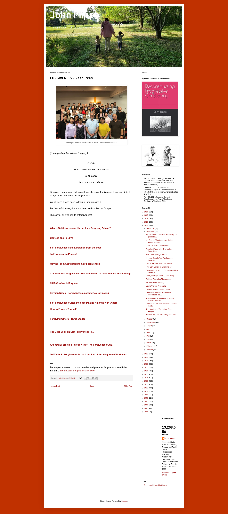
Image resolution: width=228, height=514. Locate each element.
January (149, 350)
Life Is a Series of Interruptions (158, 289)
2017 (146, 367)
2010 (146, 391)
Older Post (128, 386)
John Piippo (75, 14)
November (150, 232)
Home (92, 386)
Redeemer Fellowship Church (155, 485)
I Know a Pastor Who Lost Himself (159, 263)
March (149, 343)
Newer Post (55, 386)
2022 (146, 225)
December (150, 228)
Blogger (124, 501)
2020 (146, 357)
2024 (146, 219)
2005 (146, 408)
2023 (146, 222)
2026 (146, 212)
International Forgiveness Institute (77, 370)
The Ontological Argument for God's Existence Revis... (160, 299)
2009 (146, 395)
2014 (146, 378)
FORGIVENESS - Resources (157, 246)
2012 (146, 385)
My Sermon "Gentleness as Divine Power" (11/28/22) (159, 241)
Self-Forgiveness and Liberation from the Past (75, 247)
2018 (146, 364)
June (148, 333)
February (150, 346)
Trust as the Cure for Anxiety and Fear (161, 315)
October (149, 319)
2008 (146, 398)
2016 (146, 371)
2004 (146, 412)
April (148, 339)
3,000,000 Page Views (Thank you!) (160, 276)
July (148, 329)
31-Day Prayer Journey (155, 283)
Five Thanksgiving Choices (156, 255)
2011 (146, 388)
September (150, 322)
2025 (146, 215)
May (148, 336)
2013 (146, 381)
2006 (146, 405)
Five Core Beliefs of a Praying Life (159, 267)
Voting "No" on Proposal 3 (156, 286)
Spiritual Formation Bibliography (158, 279)
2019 (146, 361)
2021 (146, 354)
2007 (146, 402)
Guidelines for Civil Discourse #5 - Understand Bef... (159, 294)
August (149, 326)
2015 (146, 374)
